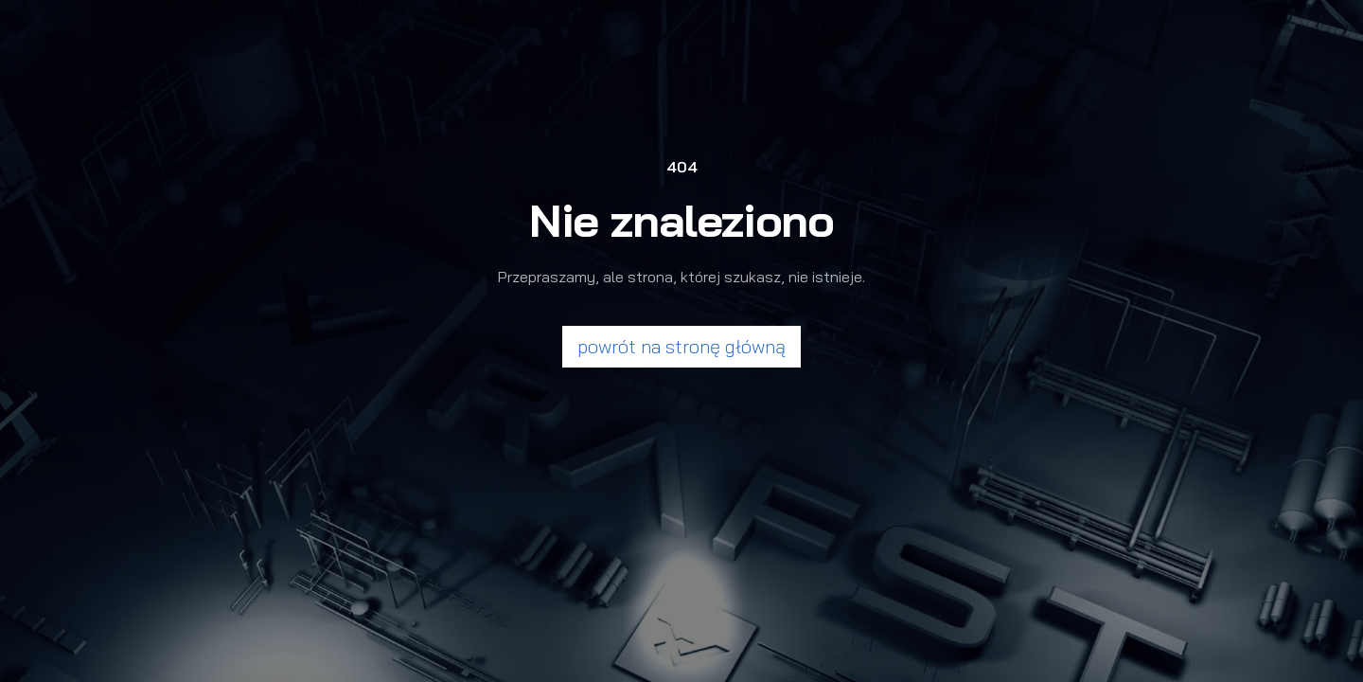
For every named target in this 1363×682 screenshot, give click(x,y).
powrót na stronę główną (681, 346)
